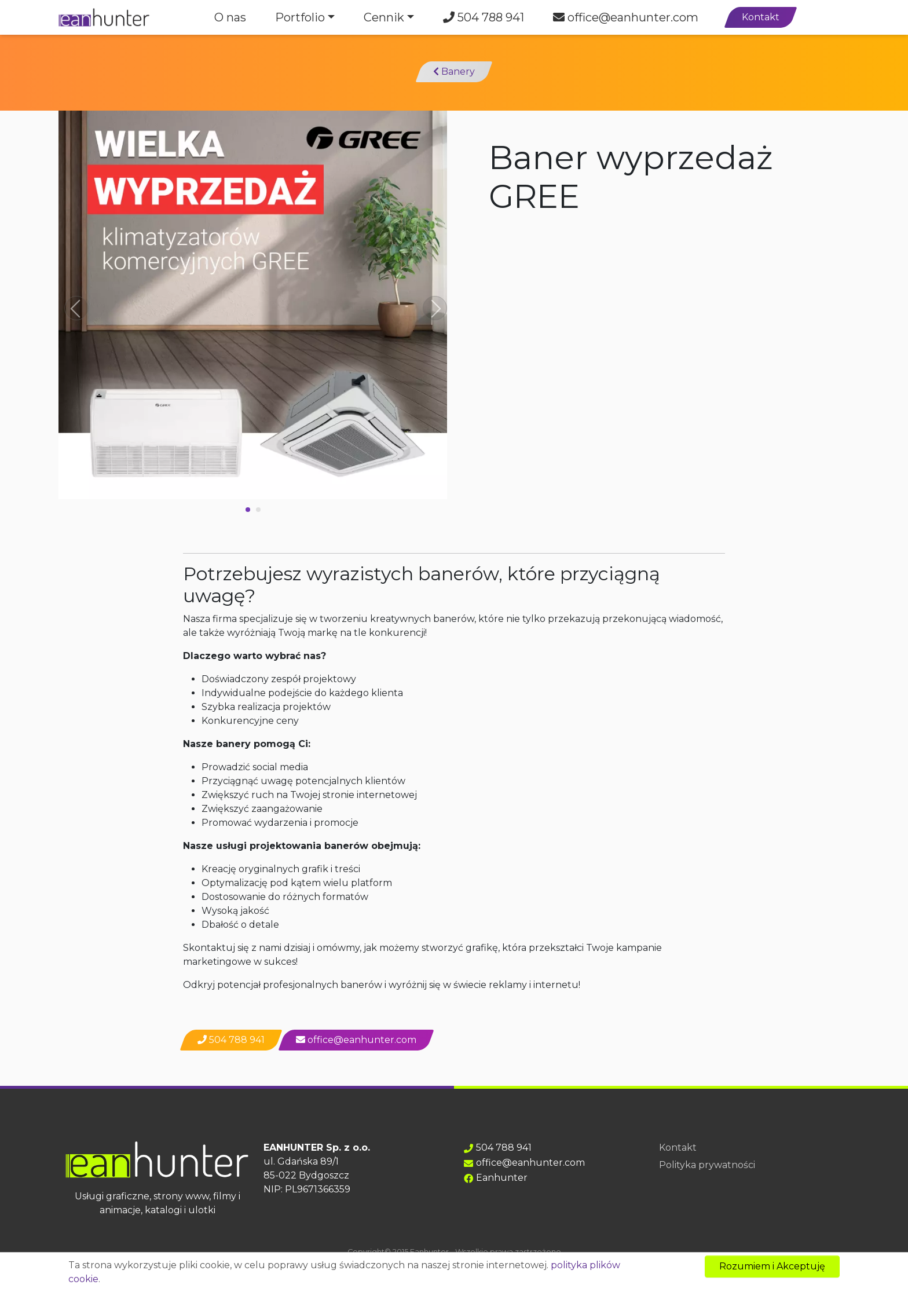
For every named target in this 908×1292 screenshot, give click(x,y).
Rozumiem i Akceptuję (772, 1266)
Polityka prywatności (707, 1164)
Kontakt (760, 17)
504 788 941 (483, 17)
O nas (230, 17)
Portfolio (300, 17)
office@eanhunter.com (625, 17)
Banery (454, 71)
